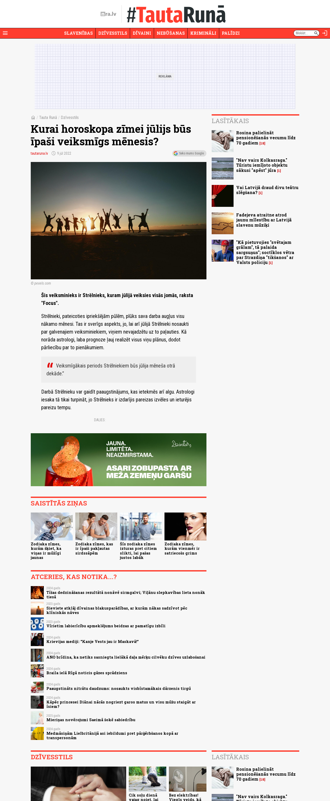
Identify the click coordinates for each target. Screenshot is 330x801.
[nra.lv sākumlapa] (108, 14)
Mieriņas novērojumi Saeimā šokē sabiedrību (90, 719)
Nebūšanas (171, 33)
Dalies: (100, 420)
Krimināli (203, 33)
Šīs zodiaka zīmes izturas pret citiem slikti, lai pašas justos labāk (138, 550)
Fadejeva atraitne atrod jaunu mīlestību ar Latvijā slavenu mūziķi (264, 219)
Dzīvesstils (112, 33)
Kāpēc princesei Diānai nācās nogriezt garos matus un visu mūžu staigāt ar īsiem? (121, 704)
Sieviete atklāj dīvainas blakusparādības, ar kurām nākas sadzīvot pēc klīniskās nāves (116, 610)
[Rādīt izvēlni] (5, 33)
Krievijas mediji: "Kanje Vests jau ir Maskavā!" (92, 641)
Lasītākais (230, 121)
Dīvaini (142, 33)
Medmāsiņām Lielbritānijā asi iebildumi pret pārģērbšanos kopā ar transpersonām (112, 735)
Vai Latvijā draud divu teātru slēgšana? (267, 190)
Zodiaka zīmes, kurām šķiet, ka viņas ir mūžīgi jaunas (46, 550)
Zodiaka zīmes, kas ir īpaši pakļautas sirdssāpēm (94, 548)
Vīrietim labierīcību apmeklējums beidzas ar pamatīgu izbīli (106, 625)
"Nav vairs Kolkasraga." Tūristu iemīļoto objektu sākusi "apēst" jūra (262, 165)
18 (262, 143)
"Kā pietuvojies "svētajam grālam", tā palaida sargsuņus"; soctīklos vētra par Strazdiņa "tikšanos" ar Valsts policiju (265, 252)
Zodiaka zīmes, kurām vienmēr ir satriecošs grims (182, 548)
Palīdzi (231, 33)
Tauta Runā (48, 117)
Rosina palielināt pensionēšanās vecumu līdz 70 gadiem (266, 137)
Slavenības (78, 33)
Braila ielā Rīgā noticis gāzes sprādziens (86, 672)
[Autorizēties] (325, 33)
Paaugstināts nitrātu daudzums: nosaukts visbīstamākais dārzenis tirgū (118, 688)
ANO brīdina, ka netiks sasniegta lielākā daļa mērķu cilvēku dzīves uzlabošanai (125, 657)
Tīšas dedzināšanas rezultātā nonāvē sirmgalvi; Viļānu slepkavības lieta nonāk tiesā (125, 594)
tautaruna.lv (39, 153)
